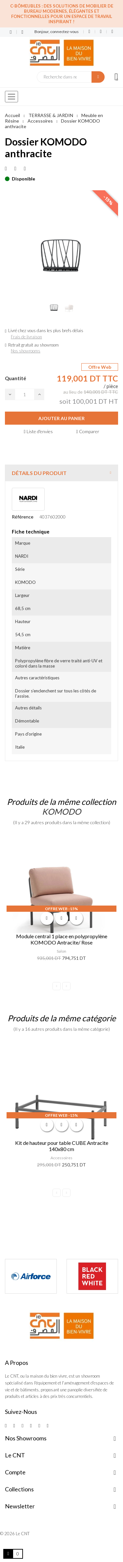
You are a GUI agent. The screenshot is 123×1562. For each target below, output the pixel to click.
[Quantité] (24, 394)
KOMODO (61, 811)
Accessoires (61, 1157)
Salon (61, 951)
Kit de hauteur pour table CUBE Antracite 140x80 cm (61, 1146)
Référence (22, 516)
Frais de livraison (26, 336)
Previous (56, 986)
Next (66, 986)
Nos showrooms (25, 350)
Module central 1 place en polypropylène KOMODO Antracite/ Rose (61, 939)
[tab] (61, 473)
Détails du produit (39, 473)
